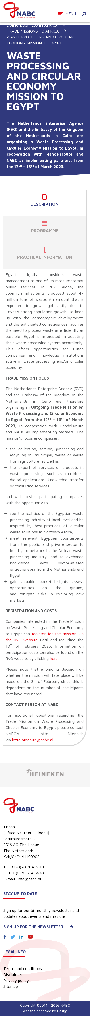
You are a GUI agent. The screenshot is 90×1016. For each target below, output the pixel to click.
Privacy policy (16, 980)
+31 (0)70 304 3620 (26, 873)
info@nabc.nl (29, 879)
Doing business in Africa (32, 25)
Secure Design (56, 1011)
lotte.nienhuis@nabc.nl (32, 740)
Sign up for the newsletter (38, 926)
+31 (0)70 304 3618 (26, 867)
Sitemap (10, 986)
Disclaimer (12, 974)
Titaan (9, 826)
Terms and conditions (22, 968)
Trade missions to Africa (33, 31)
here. (54, 658)
